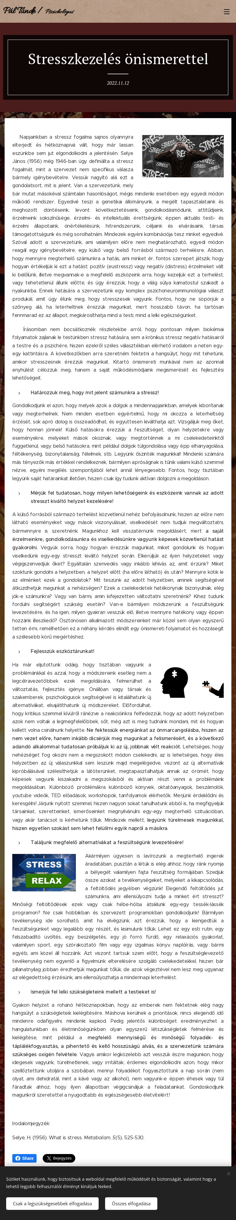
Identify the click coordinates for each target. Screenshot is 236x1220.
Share (24, 1158)
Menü (227, 11)
